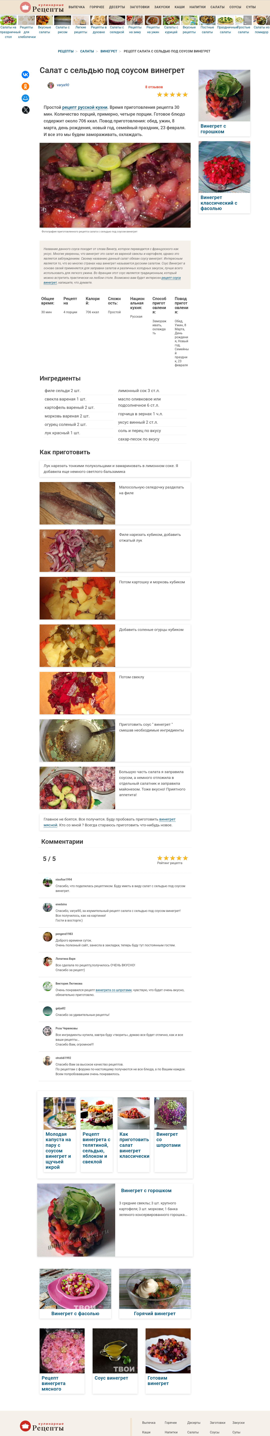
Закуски (162, 7)
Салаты (218, 7)
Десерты (117, 7)
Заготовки (139, 7)
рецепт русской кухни (84, 107)
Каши (180, 7)
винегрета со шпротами (113, 990)
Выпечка (77, 7)
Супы (251, 7)
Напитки (198, 7)
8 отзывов (154, 87)
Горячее (97, 7)
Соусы (235, 7)
